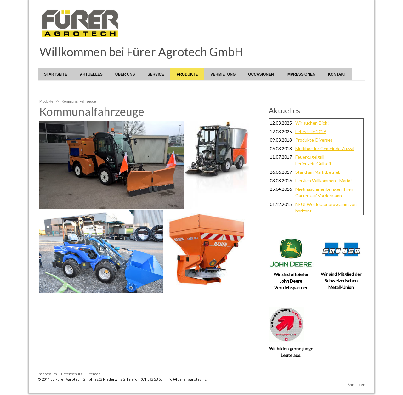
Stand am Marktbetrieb (318, 172)
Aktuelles (91, 74)
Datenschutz (71, 373)
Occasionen (261, 74)
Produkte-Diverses (314, 140)
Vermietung (223, 74)
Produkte (187, 74)
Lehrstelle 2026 (310, 131)
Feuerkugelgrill (309, 157)
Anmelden (356, 384)
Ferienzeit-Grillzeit (313, 163)
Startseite (55, 74)
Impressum (47, 373)
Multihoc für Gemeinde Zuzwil (324, 148)
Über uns (125, 74)
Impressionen (301, 74)
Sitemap (93, 373)
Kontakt (337, 74)
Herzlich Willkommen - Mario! (323, 180)
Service (155, 74)
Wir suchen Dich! (312, 123)
